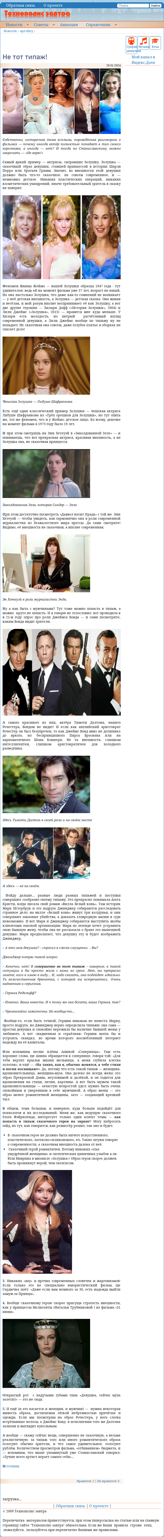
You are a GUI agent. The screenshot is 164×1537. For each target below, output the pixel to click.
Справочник (98, 24)
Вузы (155, 43)
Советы (41, 24)
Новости (14, 24)
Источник (11, 1466)
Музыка (143, 43)
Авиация (69, 24)
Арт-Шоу (26, 31)
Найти (155, 5)
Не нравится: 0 (108, 1481)
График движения (131, 45)
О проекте (53, 5)
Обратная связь (20, 5)
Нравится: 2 (85, 1481)
